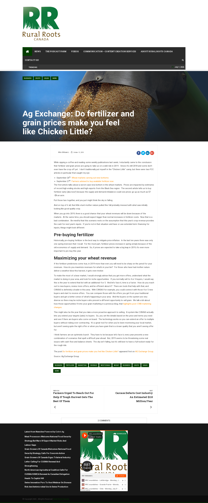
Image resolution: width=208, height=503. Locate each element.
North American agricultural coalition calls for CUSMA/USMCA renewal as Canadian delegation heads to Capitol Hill (47, 474)
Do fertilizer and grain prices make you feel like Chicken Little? (91, 351)
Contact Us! (32, 60)
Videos (75, 51)
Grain (46, 78)
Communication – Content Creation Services (109, 51)
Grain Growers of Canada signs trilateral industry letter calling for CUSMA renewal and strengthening (47, 461)
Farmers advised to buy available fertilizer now (93, 181)
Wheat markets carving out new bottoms (90, 178)
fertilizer (70, 365)
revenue (93, 365)
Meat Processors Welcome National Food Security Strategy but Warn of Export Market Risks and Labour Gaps (48, 441)
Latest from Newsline (34, 432)
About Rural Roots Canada (157, 51)
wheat (116, 365)
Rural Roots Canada (61, 499)
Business (27, 78)
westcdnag (105, 365)
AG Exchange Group (144, 351)
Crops (37, 78)
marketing (82, 365)
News (37, 51)
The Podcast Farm (56, 51)
